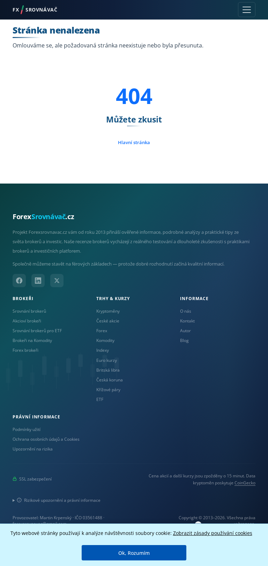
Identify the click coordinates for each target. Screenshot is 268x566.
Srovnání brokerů (29, 311)
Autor (185, 330)
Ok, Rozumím (134, 553)
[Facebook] (19, 280)
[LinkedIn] (38, 280)
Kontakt (187, 320)
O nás (185, 311)
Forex (101, 330)
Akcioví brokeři (27, 320)
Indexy (102, 350)
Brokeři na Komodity (32, 340)
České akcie (107, 320)
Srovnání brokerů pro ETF (37, 330)
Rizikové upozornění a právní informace (58, 500)
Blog (184, 340)
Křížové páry (108, 389)
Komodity (105, 340)
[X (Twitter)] (57, 280)
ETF (99, 399)
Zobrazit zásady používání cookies (212, 533)
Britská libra (108, 370)
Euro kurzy (106, 360)
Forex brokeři (25, 350)
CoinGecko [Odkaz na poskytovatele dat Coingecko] (244, 482)
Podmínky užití (26, 429)
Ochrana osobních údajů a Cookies (46, 439)
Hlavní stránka (134, 142)
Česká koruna (109, 379)
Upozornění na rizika (33, 449)
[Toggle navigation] (246, 9)
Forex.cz (43, 216)
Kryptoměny (108, 311)
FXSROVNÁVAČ (35, 9)
